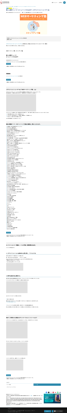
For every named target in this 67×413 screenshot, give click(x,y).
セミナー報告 (36, 384)
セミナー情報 (9, 384)
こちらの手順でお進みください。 (11, 301)
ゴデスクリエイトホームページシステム (12, 76)
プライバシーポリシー (28, 410)
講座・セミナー (55, 2)
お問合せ (60, 2)
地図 (31, 395)
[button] (58, 411)
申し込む (8, 63)
